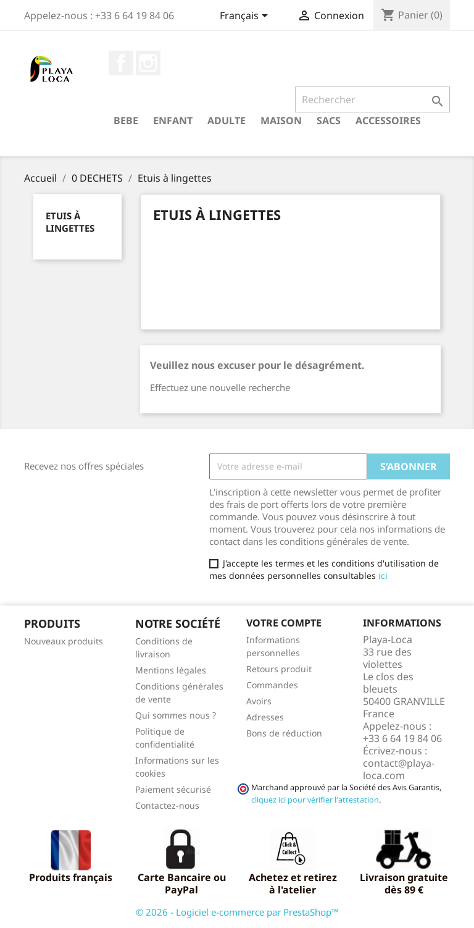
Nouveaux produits (63, 641)
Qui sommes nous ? (175, 715)
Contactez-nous (167, 805)
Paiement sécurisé (173, 789)
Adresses (265, 717)
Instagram (148, 63)
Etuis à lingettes (70, 221)
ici (383, 575)
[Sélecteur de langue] (246, 16)
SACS (329, 120)
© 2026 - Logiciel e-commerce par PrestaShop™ (237, 912)
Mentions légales (170, 670)
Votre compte (284, 623)
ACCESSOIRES (388, 120)
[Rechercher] (372, 99)
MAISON (281, 120)
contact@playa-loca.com (398, 769)
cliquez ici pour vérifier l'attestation (315, 800)
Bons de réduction (284, 733)
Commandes (272, 685)
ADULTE (226, 120)
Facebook (121, 63)
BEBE (126, 120)
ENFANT (173, 120)
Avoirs (259, 701)
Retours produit (279, 669)
